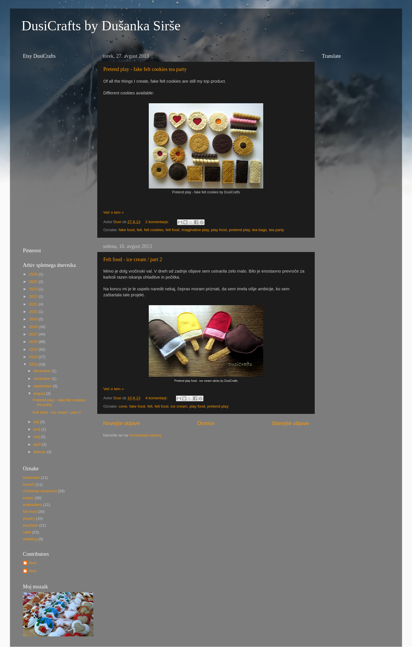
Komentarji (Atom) (145, 435)
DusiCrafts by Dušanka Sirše (101, 25)
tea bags (259, 230)
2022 (34, 296)
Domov (206, 423)
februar (40, 452)
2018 (34, 327)
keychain (30, 525)
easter (28, 498)
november (42, 378)
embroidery (32, 505)
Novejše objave (121, 423)
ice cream (179, 406)
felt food (172, 230)
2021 (34, 304)
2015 (34, 349)
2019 (34, 319)
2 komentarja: (157, 222)
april (37, 444)
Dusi (32, 563)
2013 (34, 364)
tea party (276, 230)
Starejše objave (290, 423)
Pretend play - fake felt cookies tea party (145, 69)
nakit (27, 532)
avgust (39, 393)
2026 (34, 274)
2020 (34, 311)
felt (139, 230)
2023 (34, 289)
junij (37, 429)
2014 (34, 357)
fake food (127, 230)
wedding (30, 539)
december (42, 371)
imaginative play (195, 230)
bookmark (31, 477)
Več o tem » (113, 212)
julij (36, 422)
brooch (29, 484)
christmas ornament (40, 491)
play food (219, 230)
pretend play (239, 230)
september (43, 386)
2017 (34, 334)
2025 (34, 281)
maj (37, 436)
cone (123, 406)
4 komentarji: (157, 398)
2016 (34, 342)
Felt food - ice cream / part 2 (132, 259)
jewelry (29, 518)
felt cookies (154, 230)
